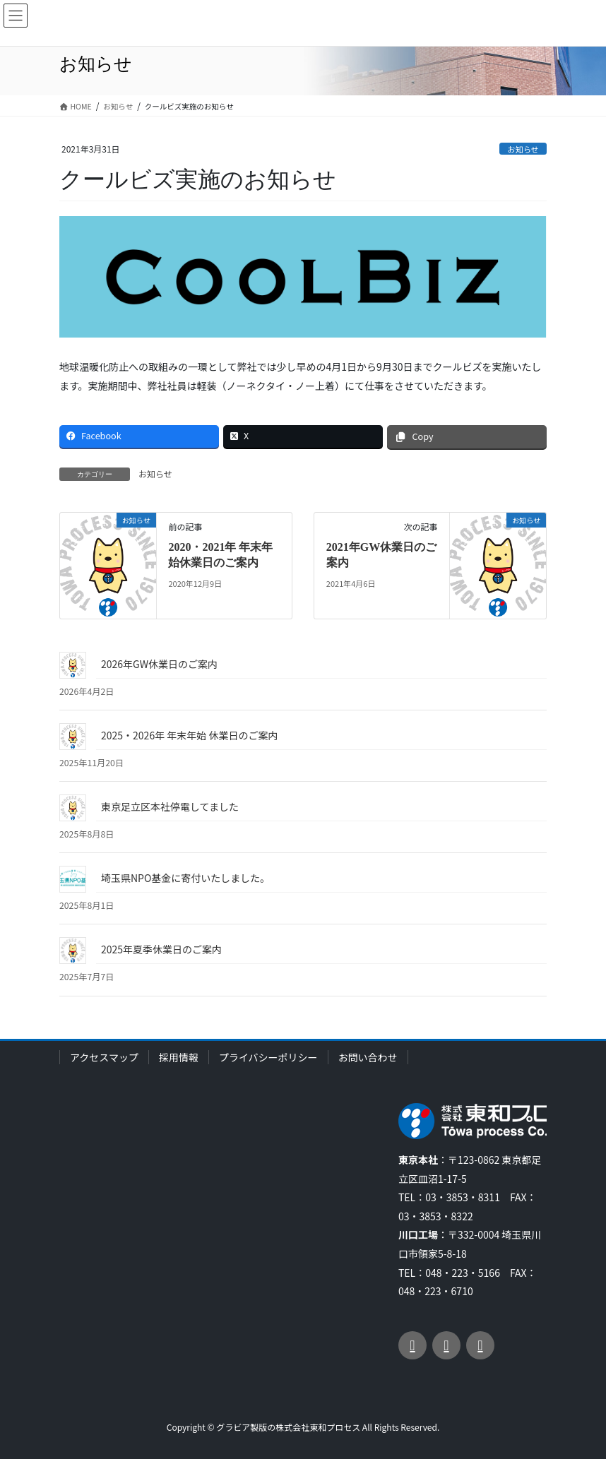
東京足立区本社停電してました (170, 806)
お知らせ (523, 149)
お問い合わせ (368, 1057)
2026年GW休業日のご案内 (159, 664)
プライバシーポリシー (268, 1057)
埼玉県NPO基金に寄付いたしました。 (185, 878)
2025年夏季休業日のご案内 (161, 949)
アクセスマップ (104, 1057)
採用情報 (178, 1057)
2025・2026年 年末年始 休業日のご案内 (189, 735)
